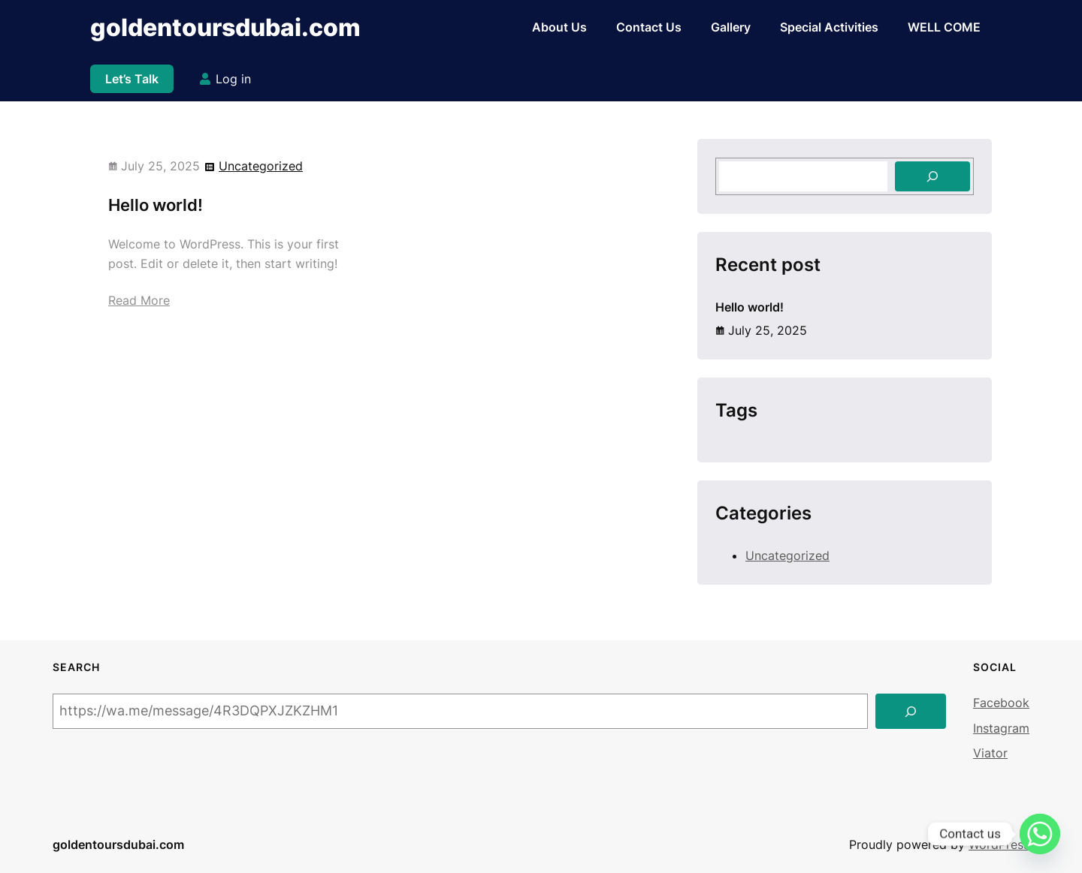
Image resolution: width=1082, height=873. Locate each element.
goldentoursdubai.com (225, 27)
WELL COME (944, 27)
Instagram (1001, 728)
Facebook (1001, 702)
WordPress (999, 844)
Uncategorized (261, 165)
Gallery (731, 27)
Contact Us (649, 27)
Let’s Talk (132, 78)
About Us (559, 27)
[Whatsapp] (1040, 834)
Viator (990, 752)
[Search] (932, 176)
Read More (139, 300)
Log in (233, 78)
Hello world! (155, 205)
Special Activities (829, 27)
